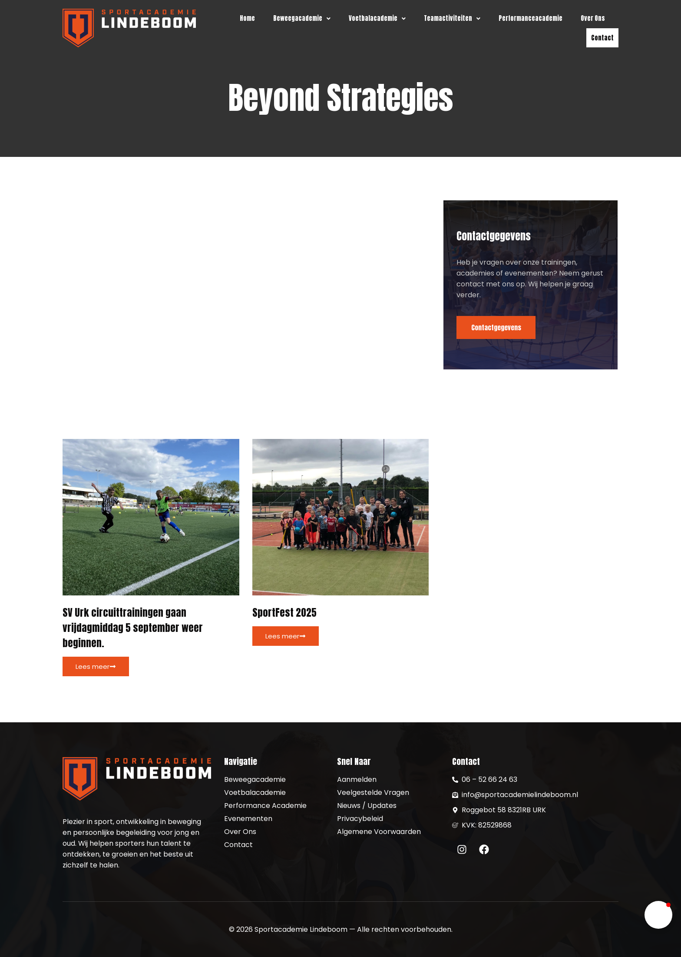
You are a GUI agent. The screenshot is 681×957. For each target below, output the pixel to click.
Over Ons (593, 18)
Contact (602, 38)
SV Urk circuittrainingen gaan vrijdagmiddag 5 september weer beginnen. (133, 628)
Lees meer (96, 667)
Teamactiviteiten (452, 18)
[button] (301, 18)
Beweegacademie (302, 18)
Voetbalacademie (377, 18)
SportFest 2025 (284, 613)
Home (247, 18)
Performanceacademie (530, 18)
